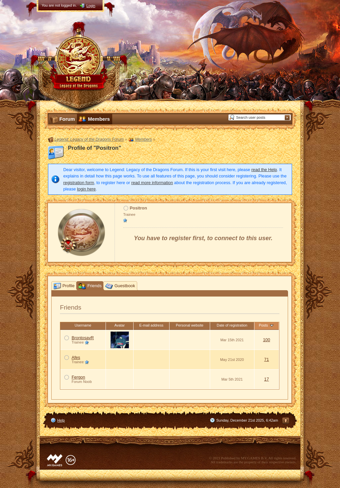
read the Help (264, 169)
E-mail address (151, 325)
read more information (152, 182)
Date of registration (232, 325)
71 (266, 359)
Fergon (78, 377)
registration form (78, 182)
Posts (266, 325)
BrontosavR (83, 337)
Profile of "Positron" (94, 148)
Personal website (189, 325)
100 (266, 339)
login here (86, 188)
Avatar (119, 325)
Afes (76, 357)
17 (266, 379)
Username (83, 325)
